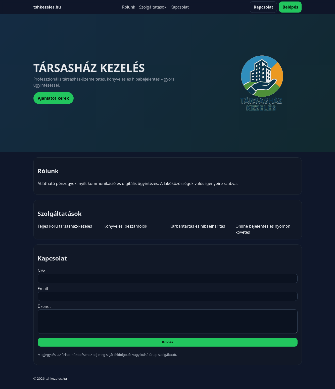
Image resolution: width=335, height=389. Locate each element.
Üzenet (168, 321)
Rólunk (128, 7)
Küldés (167, 346)
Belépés (290, 7)
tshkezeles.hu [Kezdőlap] (47, 7)
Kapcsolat (179, 7)
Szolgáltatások (152, 7)
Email (168, 293)
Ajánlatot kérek (53, 98)
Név (168, 275)
